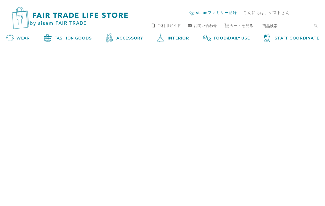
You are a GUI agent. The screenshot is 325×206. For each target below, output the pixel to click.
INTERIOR (173, 38)
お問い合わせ (202, 25)
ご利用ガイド (166, 25)
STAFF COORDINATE (291, 38)
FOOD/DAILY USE (226, 38)
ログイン (308, 12)
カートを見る (238, 25)
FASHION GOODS (68, 38)
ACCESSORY (124, 38)
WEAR (18, 38)
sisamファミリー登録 (216, 12)
